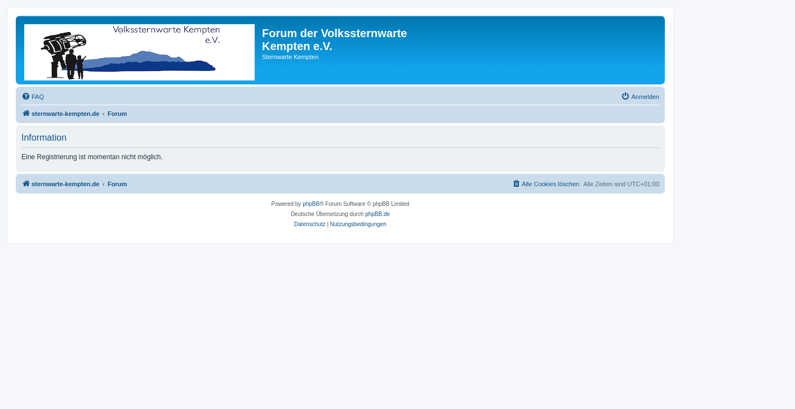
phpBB (311, 204)
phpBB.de (377, 214)
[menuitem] (32, 97)
